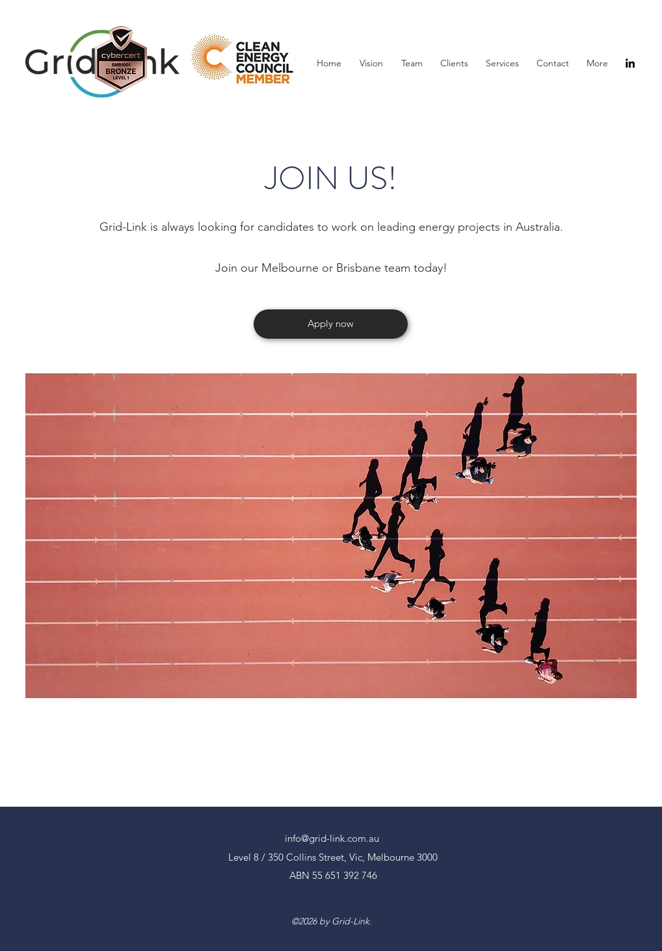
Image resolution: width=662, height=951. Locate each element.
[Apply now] (331, 324)
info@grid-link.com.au (332, 838)
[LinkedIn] (630, 63)
